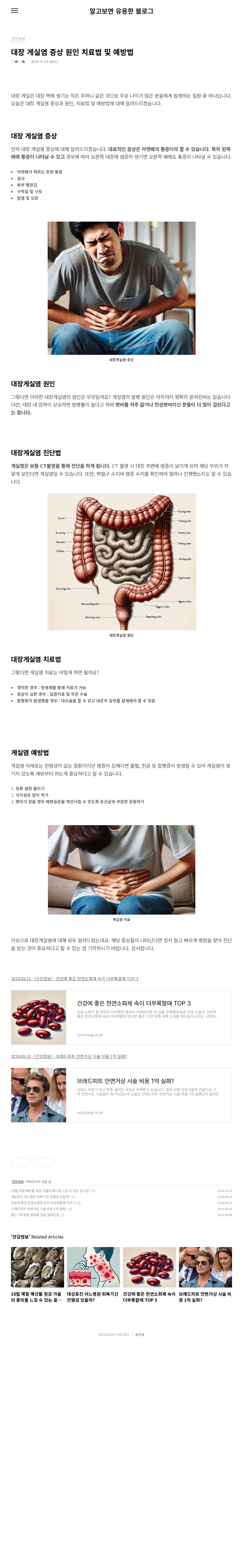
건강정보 (18, 1258)
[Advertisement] (121, 1181)
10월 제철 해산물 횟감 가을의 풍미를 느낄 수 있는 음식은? (50, 1267)
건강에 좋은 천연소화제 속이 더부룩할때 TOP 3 (43, 1279)
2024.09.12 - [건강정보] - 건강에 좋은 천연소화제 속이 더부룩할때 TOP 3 (74, 978)
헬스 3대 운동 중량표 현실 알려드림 (35, 1291)
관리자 (139, 1549)
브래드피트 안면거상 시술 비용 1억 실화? (39, 1285)
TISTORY (122, 1549)
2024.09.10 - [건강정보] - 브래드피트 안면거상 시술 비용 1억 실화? (69, 1056)
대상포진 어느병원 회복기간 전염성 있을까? (40, 1273)
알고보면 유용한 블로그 (122, 11)
